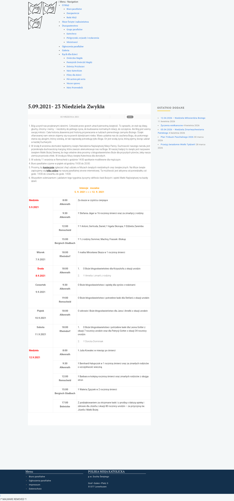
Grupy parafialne (75, 29)
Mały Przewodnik (75, 87)
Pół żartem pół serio (76, 79)
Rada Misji (72, 17)
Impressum (34, 484)
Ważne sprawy (73, 83)
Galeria (65, 50)
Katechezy (72, 33)
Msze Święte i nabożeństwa (75, 21)
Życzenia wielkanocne (172, 125)
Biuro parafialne (74, 9)
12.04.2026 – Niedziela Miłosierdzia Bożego (183, 118)
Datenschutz (35, 489)
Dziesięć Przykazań (75, 66)
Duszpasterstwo (70, 25)
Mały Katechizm (74, 70)
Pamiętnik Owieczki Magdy (79, 62)
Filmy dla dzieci (74, 75)
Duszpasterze (73, 13)
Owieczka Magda (75, 58)
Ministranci (72, 42)
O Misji (65, 5)
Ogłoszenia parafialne (73, 46)
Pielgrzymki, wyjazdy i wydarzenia (83, 38)
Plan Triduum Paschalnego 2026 (177, 137)
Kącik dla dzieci (70, 54)
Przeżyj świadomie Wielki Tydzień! (178, 144)
